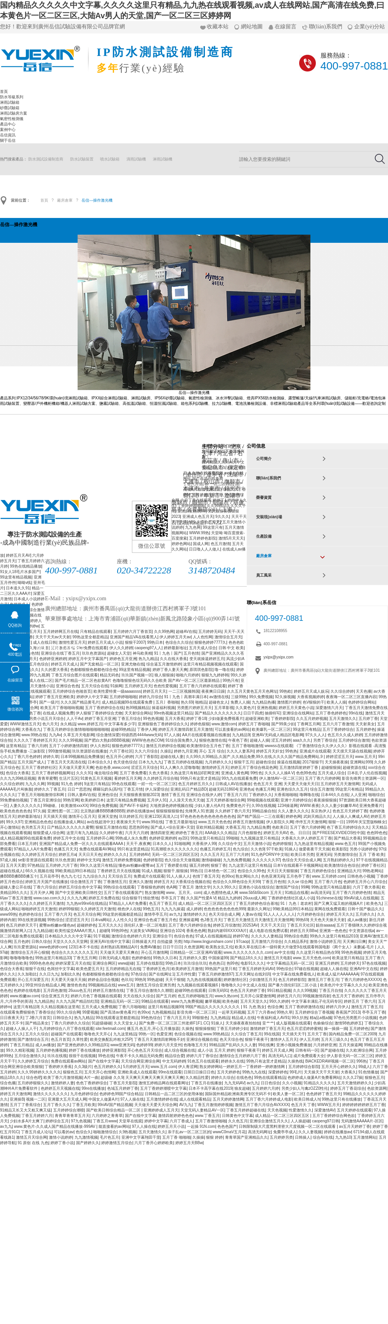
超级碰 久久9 (111, 1077)
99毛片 (295, 1072)
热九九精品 (148, 659)
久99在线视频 (263, 805)
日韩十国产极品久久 (365, 909)
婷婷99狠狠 (68, 909)
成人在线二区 (40, 680)
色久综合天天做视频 (182, 860)
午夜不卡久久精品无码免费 (139, 1056)
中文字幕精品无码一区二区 (290, 963)
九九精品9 (241, 735)
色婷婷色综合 (30, 914)
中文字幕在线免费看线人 (293, 974)
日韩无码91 (218, 990)
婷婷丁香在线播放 (84, 1050)
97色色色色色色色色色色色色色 (207, 816)
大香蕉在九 (31, 729)
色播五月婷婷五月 (215, 849)
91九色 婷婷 (71, 784)
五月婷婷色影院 (202, 538)
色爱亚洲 (164, 1034)
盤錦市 (179, 502)
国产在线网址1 (161, 974)
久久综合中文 (229, 843)
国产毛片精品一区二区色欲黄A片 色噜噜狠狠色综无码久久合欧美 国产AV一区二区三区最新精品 (138, 680)
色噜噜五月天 (195, 1045)
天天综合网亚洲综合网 (140, 1061)
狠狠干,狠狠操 (175, 871)
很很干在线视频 (82, 1056)
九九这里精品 (125, 1034)
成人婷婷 (194, 909)
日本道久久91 (17, 588)
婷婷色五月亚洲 (123, 659)
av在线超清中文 (100, 822)
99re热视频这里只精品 (173, 713)
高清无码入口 (279, 1056)
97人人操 (172, 735)
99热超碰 (155, 979)
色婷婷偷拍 (141, 958)
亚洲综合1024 (172, 931)
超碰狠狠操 (331, 767)
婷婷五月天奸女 (269, 751)
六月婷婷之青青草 (107, 1115)
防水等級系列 (11, 97)
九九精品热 (44, 1001)
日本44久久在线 (334, 795)
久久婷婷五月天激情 (46, 903)
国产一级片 (49, 702)
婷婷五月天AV (18, 555)
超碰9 (104, 931)
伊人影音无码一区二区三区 (350, 1056)
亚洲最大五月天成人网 (67, 1099)
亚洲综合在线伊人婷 (203, 795)
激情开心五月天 (81, 816)
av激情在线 (219, 697)
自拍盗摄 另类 (169, 941)
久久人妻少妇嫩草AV (339, 805)
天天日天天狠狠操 (282, 871)
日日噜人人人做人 (204, 549)
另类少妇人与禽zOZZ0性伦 (304, 1088)
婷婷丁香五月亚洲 (100, 718)
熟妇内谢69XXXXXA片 (227, 931)
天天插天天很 (54, 816)
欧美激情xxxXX (74, 805)
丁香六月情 (193, 484)
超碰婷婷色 (86, 925)
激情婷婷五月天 (215, 767)
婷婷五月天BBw (303, 931)
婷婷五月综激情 (226, 925)
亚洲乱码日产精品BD (188, 789)
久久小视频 (291, 1083)
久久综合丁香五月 (246, 1034)
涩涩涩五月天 (76, 920)
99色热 (291, 751)
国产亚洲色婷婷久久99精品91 (82, 1045)
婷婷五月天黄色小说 (296, 708)
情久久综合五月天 (204, 522)
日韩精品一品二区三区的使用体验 (174, 1094)
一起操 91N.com (201, 1126)
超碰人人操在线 (333, 969)
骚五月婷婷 (199, 865)
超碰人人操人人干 (21, 1028)
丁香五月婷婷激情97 (215, 974)
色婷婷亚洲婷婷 (52, 659)
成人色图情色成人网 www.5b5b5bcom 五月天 (243, 892)
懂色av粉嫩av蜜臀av (136, 865)
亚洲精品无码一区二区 (119, 1001)
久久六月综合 (146, 751)
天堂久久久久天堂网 (70, 941)
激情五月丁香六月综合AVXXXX (262, 1105)
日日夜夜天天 (11, 1018)
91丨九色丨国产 (168, 653)
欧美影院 (339, 849)
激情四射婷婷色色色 (175, 1115)
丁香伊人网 (146, 729)
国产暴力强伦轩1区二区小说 (293, 985)
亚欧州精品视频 (209, 827)
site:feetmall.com (110, 1028)
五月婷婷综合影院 (303, 1066)
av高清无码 (320, 892)
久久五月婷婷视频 (311, 718)
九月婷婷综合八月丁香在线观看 (66, 1028)
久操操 (198, 1137)
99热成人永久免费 (131, 838)
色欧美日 (280, 827)
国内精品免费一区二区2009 (352, 1034)
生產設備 (264, 536)
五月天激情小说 (40, 686)
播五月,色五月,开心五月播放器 (153, 1028)
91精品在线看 (296, 892)
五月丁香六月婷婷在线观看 (202, 686)
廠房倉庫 (65, 200)
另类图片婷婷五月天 (194, 708)
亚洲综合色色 (67, 686)
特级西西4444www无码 (141, 735)
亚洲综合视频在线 (201, 1039)
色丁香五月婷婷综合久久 (348, 827)
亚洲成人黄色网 (234, 773)
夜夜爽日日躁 (213, 691)
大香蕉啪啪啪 (285, 795)
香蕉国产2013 (348, 1012)
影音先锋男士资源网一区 (363, 778)
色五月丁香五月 (162, 903)
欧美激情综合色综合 (341, 865)
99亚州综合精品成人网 (44, 985)
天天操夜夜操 (336, 762)
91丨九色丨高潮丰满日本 (185, 697)
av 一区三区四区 (218, 484)
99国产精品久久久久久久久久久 (213, 1007)
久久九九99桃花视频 (17, 778)
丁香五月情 (133, 789)
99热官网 (71, 800)
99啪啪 (232, 838)
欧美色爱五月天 (89, 969)
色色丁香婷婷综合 (91, 1083)
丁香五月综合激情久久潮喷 (149, 990)
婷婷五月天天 (154, 691)
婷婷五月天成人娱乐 (311, 691)
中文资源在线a (361, 931)
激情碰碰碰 (211, 860)
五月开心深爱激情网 (257, 996)
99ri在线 (356, 713)
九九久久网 (35, 784)
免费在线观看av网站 (68, 1061)
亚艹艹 (268, 1023)
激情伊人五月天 (283, 1039)
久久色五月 (238, 1121)
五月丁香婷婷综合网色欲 (333, 1115)
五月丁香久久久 (56, 1105)
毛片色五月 (109, 1137)
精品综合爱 (174, 1056)
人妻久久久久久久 (25, 805)
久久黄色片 (245, 708)
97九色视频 (81, 1121)
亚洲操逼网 (188, 920)
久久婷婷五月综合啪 (160, 778)
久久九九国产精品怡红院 (77, 1001)
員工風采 (264, 575)
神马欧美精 (142, 653)
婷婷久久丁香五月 (49, 789)
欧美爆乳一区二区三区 (271, 729)
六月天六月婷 (136, 833)
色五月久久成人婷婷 (344, 735)
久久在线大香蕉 (173, 659)
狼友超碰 (242, 1088)
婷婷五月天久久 (339, 914)
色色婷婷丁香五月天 (323, 1094)
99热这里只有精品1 (207, 838)
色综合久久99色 (251, 871)
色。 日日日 (300, 833)
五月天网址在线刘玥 (252, 974)
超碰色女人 (218, 702)
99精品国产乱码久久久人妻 (232, 1045)
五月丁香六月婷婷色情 (351, 892)
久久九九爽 (77, 898)
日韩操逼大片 (143, 941)
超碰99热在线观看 (190, 990)
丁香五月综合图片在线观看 (74, 675)
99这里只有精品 (306, 729)
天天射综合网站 (138, 713)
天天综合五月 (119, 876)
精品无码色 (109, 675)
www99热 (8, 914)
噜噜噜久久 (231, 985)
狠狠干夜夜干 (256, 1039)
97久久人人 (315, 735)
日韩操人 (302, 1137)
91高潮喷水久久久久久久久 (174, 849)
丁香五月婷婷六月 (36, 1115)
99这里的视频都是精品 (122, 914)
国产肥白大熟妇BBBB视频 (107, 740)
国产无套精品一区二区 (99, 664)
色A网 (171, 887)
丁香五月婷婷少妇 (232, 1028)
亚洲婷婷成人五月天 (161, 1110)
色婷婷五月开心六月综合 (364, 882)
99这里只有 (213, 527)
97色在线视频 (374, 963)
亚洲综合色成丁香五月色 (155, 920)
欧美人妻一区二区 (288, 1094)
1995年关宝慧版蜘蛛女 (366, 822)
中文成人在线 (254, 985)
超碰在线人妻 (172, 756)
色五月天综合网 (86, 914)
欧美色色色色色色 (15, 811)
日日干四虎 (253, 713)
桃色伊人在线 (129, 909)
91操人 (290, 849)
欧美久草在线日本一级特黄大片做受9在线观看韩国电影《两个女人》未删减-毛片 (305, 947)
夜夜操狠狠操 (325, 800)
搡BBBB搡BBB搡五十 (19, 876)
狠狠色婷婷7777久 (210, 642)
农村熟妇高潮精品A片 (119, 947)
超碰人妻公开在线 (15, 887)
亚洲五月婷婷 (326, 963)
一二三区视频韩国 (183, 691)
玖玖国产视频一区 (136, 675)
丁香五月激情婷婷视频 (213, 1105)
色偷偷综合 (323, 1023)
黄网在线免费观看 (329, 909)
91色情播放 (368, 1072)
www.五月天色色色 (214, 822)
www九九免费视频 (187, 1001)
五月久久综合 (36, 1034)
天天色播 (363, 691)
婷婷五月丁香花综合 (347, 1088)
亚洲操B (17, 1099)
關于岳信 (8, 140)
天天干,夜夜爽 (138, 843)
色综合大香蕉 (17, 773)
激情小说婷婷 (60, 1137)
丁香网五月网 (308, 724)
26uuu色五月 (79, 990)
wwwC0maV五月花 (229, 1132)
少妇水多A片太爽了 (26, 1121)
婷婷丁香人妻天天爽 (169, 669)
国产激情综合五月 (32, 1039)
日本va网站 (101, 920)
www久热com (226, 996)
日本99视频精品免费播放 (82, 756)
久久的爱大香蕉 (54, 669)
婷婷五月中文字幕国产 (87, 659)
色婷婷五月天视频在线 (60, 1088)
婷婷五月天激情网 (15, 1094)
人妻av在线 (252, 914)
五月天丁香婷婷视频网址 (52, 773)
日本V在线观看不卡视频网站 (297, 865)
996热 (361, 1061)
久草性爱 (80, 1039)
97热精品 (35, 865)
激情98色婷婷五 (348, 1023)
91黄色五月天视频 (96, 778)
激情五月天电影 (277, 958)
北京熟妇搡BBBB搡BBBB (102, 811)
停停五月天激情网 (310, 822)
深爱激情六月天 (329, 708)
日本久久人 (162, 843)
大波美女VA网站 (144, 931)
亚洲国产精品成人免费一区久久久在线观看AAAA (81, 843)
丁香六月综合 (44, 887)
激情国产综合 (287, 887)
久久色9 (258, 849)
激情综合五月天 (228, 637)
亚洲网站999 (361, 762)
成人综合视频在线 (179, 1050)
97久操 (39, 811)
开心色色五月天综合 (144, 1050)
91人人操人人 (178, 876)
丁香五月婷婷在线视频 (183, 762)
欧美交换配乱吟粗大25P (111, 1039)
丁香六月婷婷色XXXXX (361, 979)
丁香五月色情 (273, 882)
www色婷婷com (53, 947)
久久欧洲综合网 (359, 1050)
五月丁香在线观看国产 (123, 892)
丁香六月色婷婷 (27, 756)
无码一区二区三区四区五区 (175, 854)
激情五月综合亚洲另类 (155, 985)
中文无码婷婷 (173, 1061)
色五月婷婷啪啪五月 (195, 996)
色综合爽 (275, 1007)
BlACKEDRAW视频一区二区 (329, 1061)
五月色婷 (21, 941)
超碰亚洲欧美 (256, 718)
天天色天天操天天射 (327, 920)
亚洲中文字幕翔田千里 (140, 1137)
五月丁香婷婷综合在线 (104, 708)
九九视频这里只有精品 (259, 838)
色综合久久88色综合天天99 (236, 882)
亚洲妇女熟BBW (191, 511)
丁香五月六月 (234, 795)
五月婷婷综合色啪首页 (71, 691)
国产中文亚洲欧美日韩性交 (78, 892)
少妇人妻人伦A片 (209, 805)
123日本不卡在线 (84, 947)
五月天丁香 (317, 1034)
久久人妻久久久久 (293, 811)
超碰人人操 (259, 740)
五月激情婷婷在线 (161, 1099)
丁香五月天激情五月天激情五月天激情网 (258, 920)
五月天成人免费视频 (98, 1007)
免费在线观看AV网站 (97, 849)
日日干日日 (172, 947)
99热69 (302, 920)
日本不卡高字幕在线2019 (210, 1088)
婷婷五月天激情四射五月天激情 (185, 729)
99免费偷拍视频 (14, 800)
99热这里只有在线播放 (341, 1099)
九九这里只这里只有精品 (250, 865)
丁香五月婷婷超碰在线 (245, 1110)
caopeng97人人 (148, 648)
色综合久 (83, 1132)
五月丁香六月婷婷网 (322, 778)
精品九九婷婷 (229, 898)
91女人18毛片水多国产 (20, 572)
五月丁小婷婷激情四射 (68, 746)
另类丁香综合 (324, 740)
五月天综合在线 (94, 686)
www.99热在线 (34, 735)
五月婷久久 (365, 914)
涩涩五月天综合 (144, 767)
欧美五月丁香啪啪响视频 (61, 708)
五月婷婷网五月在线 (60, 631)
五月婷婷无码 (210, 631)
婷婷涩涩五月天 (339, 756)
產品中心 (8, 124)
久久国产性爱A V (201, 898)
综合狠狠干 (131, 898)
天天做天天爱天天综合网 (155, 1105)
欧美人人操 (336, 702)
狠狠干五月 (243, 762)
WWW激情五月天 (25, 724)
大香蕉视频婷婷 (310, 697)
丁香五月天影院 (123, 1083)
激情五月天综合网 (31, 1137)
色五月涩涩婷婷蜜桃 (304, 1028)
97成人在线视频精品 (212, 936)
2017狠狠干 (312, 762)
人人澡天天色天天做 (186, 800)
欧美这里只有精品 (347, 958)
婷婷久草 (51, 756)
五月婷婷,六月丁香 (61, 865)
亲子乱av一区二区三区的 (189, 1132)
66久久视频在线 (39, 871)
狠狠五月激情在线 (110, 827)
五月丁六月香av (261, 1012)
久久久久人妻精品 (266, 936)
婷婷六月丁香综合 (201, 1056)
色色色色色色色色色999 (224, 909)
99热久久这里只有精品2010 (333, 936)
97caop (242, 941)
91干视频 (101, 936)
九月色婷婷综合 (83, 1094)
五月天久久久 (109, 925)
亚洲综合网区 (104, 963)
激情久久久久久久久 (50, 1094)
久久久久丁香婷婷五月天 (35, 740)
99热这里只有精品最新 (330, 887)
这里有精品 (15, 746)
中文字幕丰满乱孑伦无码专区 (316, 1001)
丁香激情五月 (114, 882)
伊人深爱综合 (156, 789)
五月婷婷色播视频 (51, 1050)
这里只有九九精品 (81, 833)
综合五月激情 (321, 789)
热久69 (187, 702)
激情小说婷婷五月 (325, 941)
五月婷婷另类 (281, 1137)
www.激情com (223, 724)
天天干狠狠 (175, 979)
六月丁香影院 (146, 756)
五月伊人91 (157, 800)
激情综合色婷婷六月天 (130, 936)
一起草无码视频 (231, 1012)
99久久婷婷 (279, 1001)
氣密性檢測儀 (11, 119)
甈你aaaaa (325, 925)
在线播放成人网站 (69, 822)
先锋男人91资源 (199, 811)
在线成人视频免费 (58, 713)
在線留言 (285, 27)
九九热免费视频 (236, 860)
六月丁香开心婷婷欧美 (153, 1143)
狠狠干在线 (35, 969)
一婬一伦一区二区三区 (156, 784)
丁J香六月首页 (37, 1018)
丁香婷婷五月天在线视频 (118, 871)
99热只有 (231, 680)
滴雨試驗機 (136, 159)
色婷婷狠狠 (282, 843)
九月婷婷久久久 (218, 762)
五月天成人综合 (202, 648)
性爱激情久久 (300, 1110)
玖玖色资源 (64, 860)
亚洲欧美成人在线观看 (137, 1072)
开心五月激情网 (154, 952)
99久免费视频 (261, 697)
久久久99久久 (224, 887)
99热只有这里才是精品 (200, 778)
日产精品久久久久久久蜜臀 (70, 827)
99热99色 (119, 931)
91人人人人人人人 (279, 914)
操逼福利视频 (163, 708)
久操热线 (295, 1061)
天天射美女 (365, 724)
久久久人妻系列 (240, 751)
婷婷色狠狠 (200, 724)
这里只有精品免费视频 (125, 800)
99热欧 (285, 691)
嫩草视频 (212, 1001)
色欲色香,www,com (112, 767)
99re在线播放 (93, 1088)
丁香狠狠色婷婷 (150, 887)
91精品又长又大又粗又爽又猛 (25, 1110)
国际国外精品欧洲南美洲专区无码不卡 (238, 1094)
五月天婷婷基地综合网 (225, 800)
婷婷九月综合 (150, 697)
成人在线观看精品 (194, 1099)
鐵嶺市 (200, 502)
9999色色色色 (41, 963)
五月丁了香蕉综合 (25, 1105)
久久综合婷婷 (342, 691)
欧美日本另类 (302, 854)
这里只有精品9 (26, 1007)
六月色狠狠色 (249, 833)
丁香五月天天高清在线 (66, 762)
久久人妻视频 (310, 1132)
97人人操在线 (132, 1099)
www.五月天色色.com (311, 958)
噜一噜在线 (224, 669)
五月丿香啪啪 (167, 702)
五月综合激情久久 (29, 1056)
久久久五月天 (211, 854)
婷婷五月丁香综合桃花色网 (253, 767)
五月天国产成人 (31, 762)
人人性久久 (122, 920)
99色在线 (106, 1056)
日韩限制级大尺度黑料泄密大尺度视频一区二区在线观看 (288, 1126)
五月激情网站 (364, 1137)
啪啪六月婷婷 (187, 675)
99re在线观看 (170, 1072)
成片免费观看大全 (308, 1056)
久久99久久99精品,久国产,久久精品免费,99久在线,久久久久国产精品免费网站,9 (255, 756)
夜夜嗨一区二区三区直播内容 (351, 697)
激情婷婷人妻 (62, 1083)
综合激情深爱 (108, 735)
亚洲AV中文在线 (364, 969)
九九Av (55, 735)
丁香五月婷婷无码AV (256, 969)
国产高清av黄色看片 (117, 1012)
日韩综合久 (62, 1018)
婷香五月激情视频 (248, 822)
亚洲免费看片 (371, 805)
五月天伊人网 (41, 892)
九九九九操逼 (172, 909)
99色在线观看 (123, 784)
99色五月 (151, 909)
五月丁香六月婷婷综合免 (189, 925)
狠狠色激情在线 (212, 740)
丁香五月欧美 (83, 1105)
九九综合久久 (94, 876)
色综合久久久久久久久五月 (74, 952)
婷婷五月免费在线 (104, 898)
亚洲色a (246, 789)
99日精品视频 (279, 990)
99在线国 (272, 1034)
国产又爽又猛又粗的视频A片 (339, 903)
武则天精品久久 (317, 816)
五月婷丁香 (368, 718)
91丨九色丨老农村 (296, 903)
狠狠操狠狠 (205, 1028)
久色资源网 (193, 947)
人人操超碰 (300, 1121)
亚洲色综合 (107, 795)
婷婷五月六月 (288, 996)
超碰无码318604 (223, 789)
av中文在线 (284, 952)
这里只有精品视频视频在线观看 (210, 664)
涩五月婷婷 (281, 740)
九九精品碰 (42, 931)
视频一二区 (35, 1099)
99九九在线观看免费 (239, 778)
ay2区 (183, 838)
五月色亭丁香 (298, 876)
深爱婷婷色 (278, 1072)
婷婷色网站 (181, 544)
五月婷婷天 (350, 963)
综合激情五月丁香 (85, 882)
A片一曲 (91, 1077)
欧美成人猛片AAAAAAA (338, 974)
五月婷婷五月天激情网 (339, 784)
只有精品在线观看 (95, 631)
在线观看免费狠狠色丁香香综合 (27, 1012)
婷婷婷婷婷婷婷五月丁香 (363, 1105)
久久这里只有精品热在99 (317, 952)
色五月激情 (220, 544)
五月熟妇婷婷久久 (338, 860)
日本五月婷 (27, 843)
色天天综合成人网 (224, 914)
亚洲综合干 (162, 936)
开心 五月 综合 (212, 751)
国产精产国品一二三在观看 (260, 816)
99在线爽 (266, 1045)
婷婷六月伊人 (337, 1007)
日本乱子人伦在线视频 (366, 773)
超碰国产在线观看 (66, 1034)
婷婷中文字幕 (156, 1121)
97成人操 (8, 860)
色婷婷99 (144, 1045)
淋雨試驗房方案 (13, 113)
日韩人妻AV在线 (82, 795)
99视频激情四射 (316, 996)
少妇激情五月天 (262, 979)
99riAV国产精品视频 (115, 1105)
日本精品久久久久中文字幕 (68, 936)
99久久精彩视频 (19, 1050)
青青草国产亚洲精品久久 (246, 1137)
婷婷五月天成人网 (277, 1050)
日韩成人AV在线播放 (233, 784)
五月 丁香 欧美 (372, 854)
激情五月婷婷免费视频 (121, 860)
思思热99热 (139, 827)
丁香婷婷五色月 (156, 969)
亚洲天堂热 (107, 816)
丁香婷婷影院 (282, 718)
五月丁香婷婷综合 (337, 729)
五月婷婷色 (365, 729)
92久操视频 (284, 697)
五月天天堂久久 (253, 1001)
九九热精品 (220, 1018)
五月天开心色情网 (99, 1072)
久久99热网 (164, 631)
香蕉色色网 (196, 931)
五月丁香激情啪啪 (210, 1121)
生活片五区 (68, 778)
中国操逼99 (218, 958)
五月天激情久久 (342, 718)
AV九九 (185, 1105)
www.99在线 (152, 822)
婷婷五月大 (163, 882)
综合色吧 (34, 1077)
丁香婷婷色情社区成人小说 (291, 898)
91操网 (116, 686)
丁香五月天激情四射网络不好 (159, 1039)
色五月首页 (60, 1039)
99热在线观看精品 (270, 1077)
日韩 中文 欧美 (231, 648)
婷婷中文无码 (88, 860)
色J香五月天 (211, 920)
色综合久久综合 (178, 642)
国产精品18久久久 (246, 958)
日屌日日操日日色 (199, 1072)
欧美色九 (374, 903)
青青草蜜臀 (47, 778)
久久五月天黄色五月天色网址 (252, 691)
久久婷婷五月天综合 (38, 854)
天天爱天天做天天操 (68, 979)
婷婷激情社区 (235, 979)
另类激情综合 (345, 854)
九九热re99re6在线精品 (86, 903)
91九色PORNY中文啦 (270, 854)
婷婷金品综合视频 (103, 979)
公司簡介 (264, 458)
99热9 (140, 979)
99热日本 (155, 642)
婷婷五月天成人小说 (105, 642)
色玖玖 (127, 979)
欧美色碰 (230, 1001)
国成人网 (200, 544)
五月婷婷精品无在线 (123, 969)
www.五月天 (365, 756)
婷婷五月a (67, 854)
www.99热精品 (216, 1034)
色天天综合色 (231, 1039)
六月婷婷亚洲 (324, 1045)
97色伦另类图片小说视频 (355, 1018)
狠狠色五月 (72, 1072)
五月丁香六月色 (327, 882)
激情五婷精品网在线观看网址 (164, 1083)
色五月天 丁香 (303, 1105)
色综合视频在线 (187, 1034)
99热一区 (146, 1034)
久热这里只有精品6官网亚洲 (194, 773)
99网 (305, 887)
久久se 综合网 (300, 882)
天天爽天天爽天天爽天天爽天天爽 (154, 1077)
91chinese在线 (329, 898)
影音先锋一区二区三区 (196, 1012)
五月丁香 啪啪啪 (176, 1137)
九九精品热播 (263, 702)
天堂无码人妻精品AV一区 (202, 1110)
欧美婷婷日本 (92, 800)
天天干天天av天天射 (53, 637)
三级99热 (239, 697)
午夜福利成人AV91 (273, 1018)
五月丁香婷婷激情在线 (304, 1007)
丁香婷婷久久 (260, 795)
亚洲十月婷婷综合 (296, 800)
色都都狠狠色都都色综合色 (93, 669)
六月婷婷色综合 (310, 914)
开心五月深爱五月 (32, 979)
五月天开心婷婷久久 (338, 1066)
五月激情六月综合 (266, 941)
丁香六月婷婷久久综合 (70, 1023)
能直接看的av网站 (114, 1126)
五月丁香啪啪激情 (247, 746)
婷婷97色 (241, 936)
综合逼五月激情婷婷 (163, 664)
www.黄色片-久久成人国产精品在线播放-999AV (55, 1126)
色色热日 (216, 963)
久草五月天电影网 (78, 735)
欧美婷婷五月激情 (187, 969)
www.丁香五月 (207, 1115)
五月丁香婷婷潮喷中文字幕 (163, 1088)
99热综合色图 (296, 936)
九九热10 (343, 1137)
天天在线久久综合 (138, 996)
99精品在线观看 (155, 1001)
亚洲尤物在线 (132, 664)
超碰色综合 (265, 762)
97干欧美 (274, 849)
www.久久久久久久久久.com (247, 952)
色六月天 (50, 724)
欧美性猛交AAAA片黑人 (76, 931)
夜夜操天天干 (128, 822)
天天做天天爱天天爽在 (119, 952)
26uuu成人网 (254, 898)
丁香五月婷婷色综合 (317, 871)
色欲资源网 (376, 1088)
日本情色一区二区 (219, 871)
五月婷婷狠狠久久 (32, 1083)
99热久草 (285, 1012)
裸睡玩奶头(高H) (107, 789)
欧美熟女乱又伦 (219, 947)
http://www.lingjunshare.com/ (209, 941)
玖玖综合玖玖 (195, 963)
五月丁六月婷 (237, 854)
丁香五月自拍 (330, 990)
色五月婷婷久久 (107, 1066)
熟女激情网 (154, 892)
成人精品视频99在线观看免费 (128, 702)
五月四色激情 (54, 990)
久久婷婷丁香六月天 (232, 811)
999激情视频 (59, 751)
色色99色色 (306, 773)
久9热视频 (128, 1132)
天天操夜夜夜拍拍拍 (242, 1023)
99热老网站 (372, 871)
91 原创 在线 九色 (32, 1143)
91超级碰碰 (101, 1023)
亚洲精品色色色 (38, 822)
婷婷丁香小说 (62, 1143)
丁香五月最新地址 (180, 822)
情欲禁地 (151, 898)
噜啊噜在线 (309, 795)
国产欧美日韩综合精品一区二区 (114, 1110)
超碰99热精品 (123, 729)
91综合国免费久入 (181, 740)
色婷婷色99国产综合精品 (120, 1094)
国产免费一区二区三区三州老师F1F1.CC (174, 1023)
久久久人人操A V (279, 773)
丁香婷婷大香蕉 (58, 1066)
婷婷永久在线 (232, 1061)
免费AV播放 (150, 947)
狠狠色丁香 (31, 713)
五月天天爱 (15, 865)
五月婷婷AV (139, 854)
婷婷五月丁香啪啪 (253, 724)
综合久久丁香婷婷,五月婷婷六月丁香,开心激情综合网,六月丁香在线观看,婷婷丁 (208, 494)
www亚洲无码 (122, 1045)
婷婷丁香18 (196, 718)
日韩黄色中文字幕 (237, 1115)
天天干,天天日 (272, 925)
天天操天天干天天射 (321, 1072)
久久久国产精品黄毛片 (80, 702)
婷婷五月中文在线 (68, 838)
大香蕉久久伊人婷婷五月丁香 (306, 838)
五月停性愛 (186, 974)
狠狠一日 (336, 822)
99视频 (53, 784)
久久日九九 (49, 974)
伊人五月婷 (309, 1039)
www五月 (126, 985)
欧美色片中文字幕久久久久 (343, 985)
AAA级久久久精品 (220, 833)
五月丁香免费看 (133, 773)
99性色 (256, 773)
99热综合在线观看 (119, 887)
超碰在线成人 (11, 871)
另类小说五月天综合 (46, 718)
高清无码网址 (259, 1132)
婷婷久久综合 (222, 1077)
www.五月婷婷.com (328, 876)
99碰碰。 (51, 805)
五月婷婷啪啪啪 (123, 697)
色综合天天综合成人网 (301, 860)
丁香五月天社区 (300, 925)
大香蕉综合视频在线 (192, 882)
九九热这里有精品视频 (313, 843)
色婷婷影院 (153, 860)
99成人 (364, 1066)
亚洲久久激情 (140, 882)
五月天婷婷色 (228, 1072)
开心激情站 (9, 827)
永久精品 (68, 724)
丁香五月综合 (129, 718)
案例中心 (8, 129)
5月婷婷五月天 (136, 1066)
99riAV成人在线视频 (361, 898)
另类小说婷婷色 (363, 849)
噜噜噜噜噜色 (21, 958)
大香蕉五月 (235, 827)
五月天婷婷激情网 (228, 1099)
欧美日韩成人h (307, 1099)
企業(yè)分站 (369, 27)
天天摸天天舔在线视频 (352, 751)
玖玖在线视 (57, 1056)
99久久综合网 (68, 1012)
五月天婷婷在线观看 (354, 1110)
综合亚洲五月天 (54, 996)
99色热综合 (151, 1018)
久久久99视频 (70, 740)
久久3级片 (83, 1066)
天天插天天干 (293, 1034)
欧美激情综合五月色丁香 (208, 746)
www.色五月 (345, 843)
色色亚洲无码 (272, 876)
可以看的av (64, 1132)
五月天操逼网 (350, 1045)
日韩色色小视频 (360, 876)
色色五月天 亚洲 (267, 784)
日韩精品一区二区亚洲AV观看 (196, 952)
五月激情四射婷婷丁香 (299, 767)
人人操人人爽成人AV (351, 816)
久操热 (187, 1028)
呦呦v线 (24, 582)
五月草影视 (224, 708)
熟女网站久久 (247, 876)
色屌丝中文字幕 (60, 969)
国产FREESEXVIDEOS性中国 (338, 833)
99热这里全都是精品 (90, 637)
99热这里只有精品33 (53, 958)
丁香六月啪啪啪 (132, 1007)
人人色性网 (202, 637)
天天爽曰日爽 (354, 941)
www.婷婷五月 (90, 724)
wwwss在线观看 (279, 746)
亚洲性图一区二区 (62, 811)
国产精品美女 (36, 1023)
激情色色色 (76, 985)
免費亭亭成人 (284, 1132)
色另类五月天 (33, 827)
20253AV (250, 925)
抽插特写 (272, 713)
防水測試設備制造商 (45, 159)
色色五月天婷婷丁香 (350, 811)
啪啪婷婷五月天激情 (38, 909)
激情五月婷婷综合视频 (165, 746)
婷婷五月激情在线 (108, 990)
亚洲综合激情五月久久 (268, 1121)
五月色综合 (38, 664)
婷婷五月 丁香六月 (360, 1001)
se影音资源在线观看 (36, 860)
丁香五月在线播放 (206, 1083)
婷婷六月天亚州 (168, 1045)
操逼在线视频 (288, 762)
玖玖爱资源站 (25, 947)
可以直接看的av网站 (232, 729)
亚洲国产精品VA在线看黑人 (134, 637)
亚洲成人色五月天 (197, 516)
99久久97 (14, 822)
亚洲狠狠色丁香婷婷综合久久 (163, 724)
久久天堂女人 (125, 1023)
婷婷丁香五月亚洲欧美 (54, 697)
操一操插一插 (335, 1028)
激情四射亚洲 (161, 833)
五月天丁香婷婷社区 (38, 767)
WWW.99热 (199, 533)
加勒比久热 (70, 974)
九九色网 (193, 527)
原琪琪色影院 (201, 669)
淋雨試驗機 (162, 159)
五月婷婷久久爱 (192, 958)
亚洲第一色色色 (332, 931)
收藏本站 (218, 27)
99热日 (196, 871)
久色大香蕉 (158, 773)
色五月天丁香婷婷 (347, 996)
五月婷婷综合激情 (353, 740)
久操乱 (166, 751)
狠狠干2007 (135, 642)
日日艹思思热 (79, 789)
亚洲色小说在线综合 (256, 887)
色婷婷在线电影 (27, 990)
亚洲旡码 (323, 854)
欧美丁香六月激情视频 (62, 1077)
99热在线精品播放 (25, 566)
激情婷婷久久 (194, 914)
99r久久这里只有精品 (98, 865)
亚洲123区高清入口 (161, 816)
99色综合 (284, 969)
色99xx (228, 876)
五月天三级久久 (334, 1039)
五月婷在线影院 (149, 963)
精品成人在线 (243, 1018)
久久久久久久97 (266, 860)
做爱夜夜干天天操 (314, 849)
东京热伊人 (320, 811)
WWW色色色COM (147, 740)
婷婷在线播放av (140, 811)
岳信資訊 (8, 135)
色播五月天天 (65, 849)
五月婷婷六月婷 (265, 1088)
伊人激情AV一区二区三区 (281, 778)
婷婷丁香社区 (373, 865)
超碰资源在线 (354, 767)
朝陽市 (221, 502)
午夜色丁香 (238, 740)
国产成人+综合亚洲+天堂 (172, 827)
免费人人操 (240, 702)
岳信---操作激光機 (97, 200)
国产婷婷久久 (87, 1143)
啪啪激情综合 (104, 1132)
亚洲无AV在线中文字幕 (110, 941)
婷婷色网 (293, 816)
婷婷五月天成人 (64, 664)
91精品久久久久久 (319, 1083)
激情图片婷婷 (288, 702)
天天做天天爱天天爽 (76, 767)
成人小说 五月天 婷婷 (216, 1050)
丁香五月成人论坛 (36, 1132)
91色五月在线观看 (203, 1061)
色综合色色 (183, 936)
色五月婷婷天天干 (21, 925)
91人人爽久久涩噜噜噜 (179, 767)
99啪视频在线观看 (263, 800)
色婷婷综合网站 (361, 702)
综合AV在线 (323, 1137)
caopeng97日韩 (325, 1121)
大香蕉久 (348, 1072)
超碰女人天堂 (118, 653)
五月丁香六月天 (57, 914)
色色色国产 (227, 1126)
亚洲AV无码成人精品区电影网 (277, 735)
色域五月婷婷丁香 (122, 1088)
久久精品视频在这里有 (60, 1007)
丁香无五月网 (84, 958)
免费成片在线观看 (149, 876)
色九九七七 (70, 876)
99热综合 (55, 920)
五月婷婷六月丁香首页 (132, 631)
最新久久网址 (258, 909)
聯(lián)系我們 (325, 27)
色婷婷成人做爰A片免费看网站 (314, 1077)
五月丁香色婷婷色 (330, 713)
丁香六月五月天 (176, 1018)
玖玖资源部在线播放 (89, 751)
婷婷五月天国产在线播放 (46, 882)
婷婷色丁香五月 (189, 833)
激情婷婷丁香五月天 (267, 1028)
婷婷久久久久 (115, 854)
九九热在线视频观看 (204, 979)
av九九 (175, 914)
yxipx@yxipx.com (278, 657)
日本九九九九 (150, 762)
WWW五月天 (328, 1105)
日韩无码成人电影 (114, 958)
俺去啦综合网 (106, 773)
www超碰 (126, 963)
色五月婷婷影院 (291, 979)
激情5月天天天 (231, 538)
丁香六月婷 (37, 746)
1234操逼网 (287, 805)
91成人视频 (151, 871)
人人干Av (74, 718)
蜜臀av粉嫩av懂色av (57, 925)
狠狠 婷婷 (214, 1137)
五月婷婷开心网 (99, 838)
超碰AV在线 (186, 631)
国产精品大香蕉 (347, 838)
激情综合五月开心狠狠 (29, 952)
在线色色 (244, 1077)
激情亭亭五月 (155, 914)
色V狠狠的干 (314, 702)
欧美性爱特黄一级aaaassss (117, 691)
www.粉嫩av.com (24, 996)
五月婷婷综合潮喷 (68, 1110)
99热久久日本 (165, 958)
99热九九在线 (254, 1072)
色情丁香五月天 (206, 876)
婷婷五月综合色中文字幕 (80, 887)
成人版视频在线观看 (293, 1023)
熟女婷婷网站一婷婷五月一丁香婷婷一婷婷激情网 (242, 1066)
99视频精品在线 (102, 985)
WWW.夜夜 (310, 805)
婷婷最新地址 (175, 648)
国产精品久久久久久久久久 (218, 713)
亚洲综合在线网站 (298, 713)
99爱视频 (90, 1012)
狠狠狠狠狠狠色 (169, 811)
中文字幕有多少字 (119, 724)
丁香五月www (105, 1121)
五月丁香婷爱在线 (171, 865)
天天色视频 (277, 1110)
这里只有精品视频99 (165, 1007)
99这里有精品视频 (15, 577)
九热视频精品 (163, 1012)
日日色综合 (270, 1083)
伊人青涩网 (187, 1066)
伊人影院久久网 (279, 822)
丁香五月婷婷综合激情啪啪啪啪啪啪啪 (76, 729)
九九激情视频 (86, 1137)
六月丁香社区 (121, 751)
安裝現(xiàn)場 (269, 517)
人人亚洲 (358, 795)
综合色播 (8, 1083)
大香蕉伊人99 (204, 843)
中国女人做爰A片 (103, 1099)
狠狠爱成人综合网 (48, 833)
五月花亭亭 (49, 876)
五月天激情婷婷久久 (354, 1083)
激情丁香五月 (172, 795)
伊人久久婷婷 (121, 648)
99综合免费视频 (103, 805)
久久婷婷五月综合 (32, 1061)
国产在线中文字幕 (103, 1061)
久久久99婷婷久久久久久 (39, 1072)
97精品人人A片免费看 (33, 849)
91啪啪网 (182, 843)
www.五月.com (163, 1066)
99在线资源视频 (31, 920)
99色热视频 (153, 718)
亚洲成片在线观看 (315, 751)
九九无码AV (234, 1083)
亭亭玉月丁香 (172, 898)
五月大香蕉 (174, 718)
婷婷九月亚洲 (185, 751)
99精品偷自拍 (263, 811)
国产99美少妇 (283, 724)
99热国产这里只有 (220, 969)
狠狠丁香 (218, 865)
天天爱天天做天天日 (301, 784)
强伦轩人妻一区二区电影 (145, 925)
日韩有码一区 (307, 1050)
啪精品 (201, 702)
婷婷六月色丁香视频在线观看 (96, 996)
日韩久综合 (41, 941)
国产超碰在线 (332, 1050)
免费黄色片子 (237, 805)
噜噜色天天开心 (97, 1034)
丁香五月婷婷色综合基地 (257, 903)
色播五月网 (265, 789)
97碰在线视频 (306, 969)
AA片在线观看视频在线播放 (206, 735)
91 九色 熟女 (254, 1007)
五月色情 (191, 653)
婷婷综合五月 (57, 1121)
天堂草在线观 (130, 1121)
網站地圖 (252, 27)
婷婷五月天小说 (171, 1126)
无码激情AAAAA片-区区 (362, 1121)
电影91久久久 (252, 963)
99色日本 (173, 963)
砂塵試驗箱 (9, 108)
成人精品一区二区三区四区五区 (206, 903)
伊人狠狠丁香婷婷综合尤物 (99, 713)
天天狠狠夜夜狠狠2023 (139, 795)
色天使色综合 (125, 762)
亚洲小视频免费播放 (293, 1045)
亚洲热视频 (266, 708)
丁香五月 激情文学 (194, 887)
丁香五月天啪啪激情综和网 (41, 795)
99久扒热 (299, 1018)
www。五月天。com (183, 892)
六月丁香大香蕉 (366, 887)
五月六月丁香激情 (337, 724)
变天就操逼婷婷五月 (206, 659)
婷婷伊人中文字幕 (91, 697)
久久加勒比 (27, 974)
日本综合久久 (99, 762)
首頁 (4, 91)
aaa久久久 (302, 740)
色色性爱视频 (165, 686)
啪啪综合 (376, 795)
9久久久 (222, 516)
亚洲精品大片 (348, 871)
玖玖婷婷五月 (130, 816)
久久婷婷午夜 (111, 833)
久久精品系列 (295, 941)
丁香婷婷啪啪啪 (190, 505)
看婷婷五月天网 (127, 778)
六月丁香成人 (181, 1121)
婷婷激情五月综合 (116, 1143)
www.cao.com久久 (49, 898)
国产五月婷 (165, 996)
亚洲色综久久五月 (292, 789)
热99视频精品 (137, 708)
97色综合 (139, 974)
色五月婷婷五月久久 (195, 784)
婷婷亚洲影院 (113, 1050)
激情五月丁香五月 (323, 979)
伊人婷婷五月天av (175, 637)
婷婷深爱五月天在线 (72, 963)
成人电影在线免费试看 (268, 931)
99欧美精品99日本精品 (75, 871)
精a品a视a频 (321, 1018)
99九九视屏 (39, 675)
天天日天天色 (90, 854)
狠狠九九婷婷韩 (215, 675)
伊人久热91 (100, 746)
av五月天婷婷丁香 (355, 1126)
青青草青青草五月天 (72, 1115)
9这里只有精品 (97, 784)
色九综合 (240, 849)
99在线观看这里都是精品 (117, 1018)
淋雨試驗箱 (9, 102)
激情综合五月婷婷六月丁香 (242, 1056)
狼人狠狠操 (164, 675)
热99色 (233, 963)
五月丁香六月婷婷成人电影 (269, 1099)
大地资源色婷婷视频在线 (171, 805)
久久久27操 (352, 1077)
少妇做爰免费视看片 (225, 718)
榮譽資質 (264, 497)
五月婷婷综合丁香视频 (314, 1012)
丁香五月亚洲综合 (45, 800)
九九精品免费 (258, 827)
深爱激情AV (324, 1110)
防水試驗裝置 (82, 159)
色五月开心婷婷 (119, 756)
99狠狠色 (200, 1018)
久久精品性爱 (197, 1077)
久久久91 (84, 773)
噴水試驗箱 (110, 159)
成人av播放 (357, 920)
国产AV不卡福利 (134, 805)
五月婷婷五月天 (138, 686)
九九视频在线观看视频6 (198, 985)
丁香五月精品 (21, 1045)
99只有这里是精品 (133, 849)
